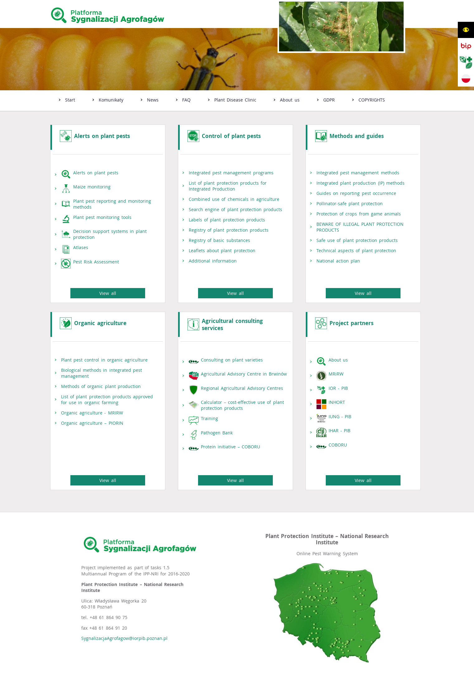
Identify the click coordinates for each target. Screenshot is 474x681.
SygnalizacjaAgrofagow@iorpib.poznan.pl (124, 626)
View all (107, 287)
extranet (291, 675)
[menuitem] (67, 100)
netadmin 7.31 (387, 675)
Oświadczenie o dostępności (122, 675)
